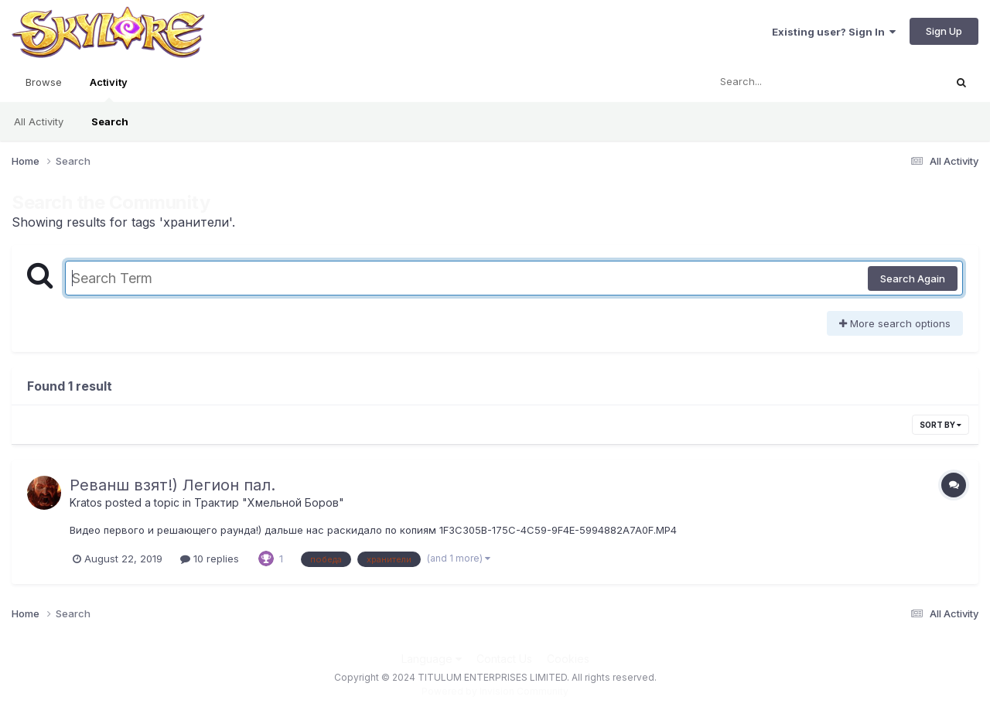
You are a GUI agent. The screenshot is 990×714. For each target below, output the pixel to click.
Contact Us (504, 658)
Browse (44, 82)
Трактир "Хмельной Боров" (269, 502)
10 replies (209, 558)
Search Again (912, 278)
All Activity (38, 121)
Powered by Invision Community (495, 691)
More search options (895, 323)
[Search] (784, 82)
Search (109, 121)
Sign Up (944, 31)
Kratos (86, 502)
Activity (109, 89)
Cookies (568, 658)
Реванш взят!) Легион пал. (172, 485)
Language (431, 658)
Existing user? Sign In (834, 32)
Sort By (940, 424)
